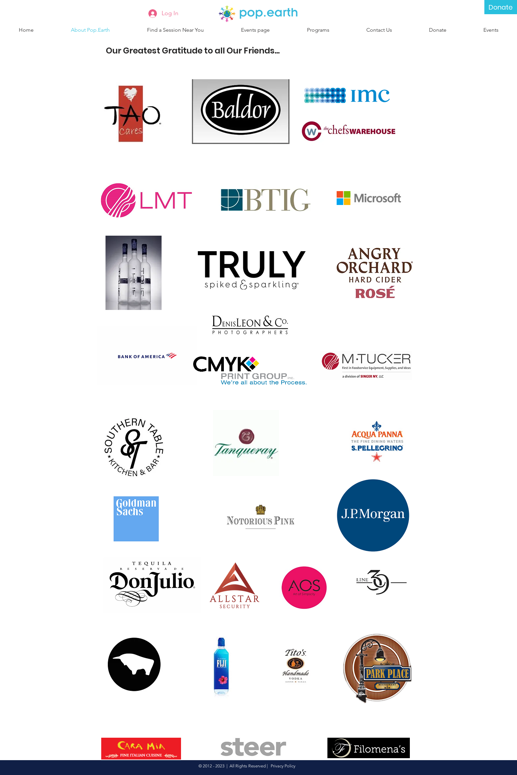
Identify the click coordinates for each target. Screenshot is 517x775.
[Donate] (500, 7)
